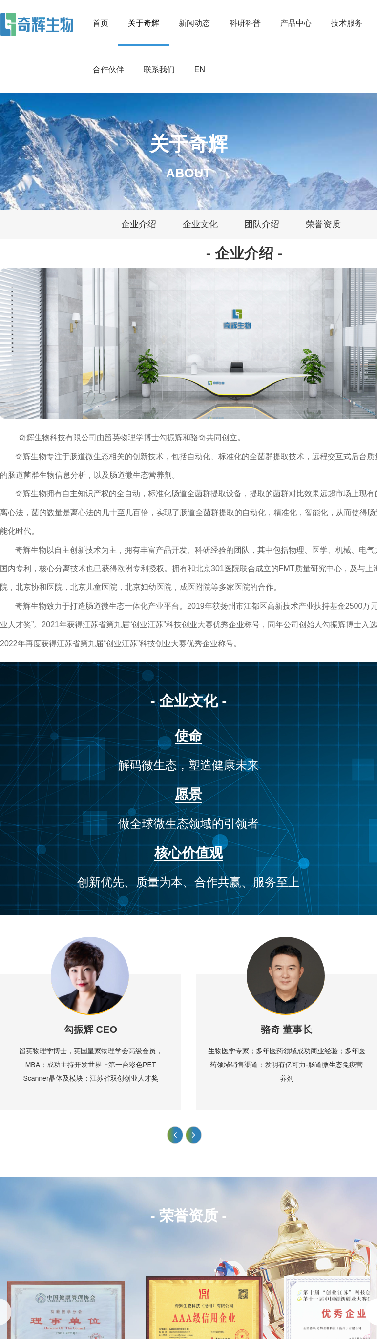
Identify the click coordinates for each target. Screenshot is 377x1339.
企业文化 (200, 224)
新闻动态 (194, 23)
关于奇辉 (143, 23)
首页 (100, 23)
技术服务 (346, 23)
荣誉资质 (323, 224)
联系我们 (159, 69)
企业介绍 (138, 224)
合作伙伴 (108, 69)
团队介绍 (261, 224)
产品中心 (296, 23)
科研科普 (245, 23)
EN (199, 69)
